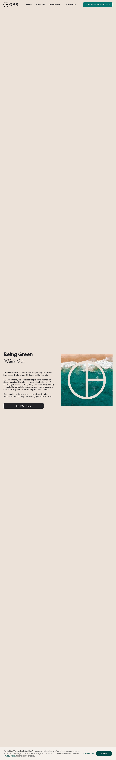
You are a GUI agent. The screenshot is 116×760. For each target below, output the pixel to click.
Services (40, 4)
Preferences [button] (88, 753)
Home (28, 4)
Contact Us (70, 4)
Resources (54, 4)
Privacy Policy (10, 756)
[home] (10, 4)
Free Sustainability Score (98, 4)
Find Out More (23, 406)
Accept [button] (104, 753)
